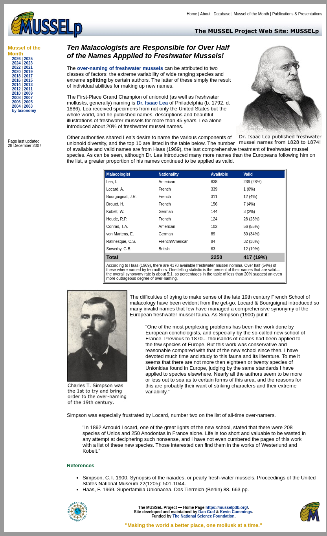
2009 (28, 93)
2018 (16, 76)
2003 (28, 106)
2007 (28, 97)
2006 (16, 102)
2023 (28, 63)
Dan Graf (206, 512)
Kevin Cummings (236, 512)
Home (192, 14)
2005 (28, 102)
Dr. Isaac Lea (152, 103)
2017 (28, 76)
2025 (28, 59)
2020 (16, 72)
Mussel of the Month (251, 14)
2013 (28, 85)
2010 (16, 93)
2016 (16, 80)
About (205, 14)
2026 (16, 59)
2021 (28, 67)
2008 (16, 97)
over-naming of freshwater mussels (120, 68)
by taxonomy (24, 110)
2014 (16, 85)
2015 (28, 80)
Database (222, 14)
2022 (16, 67)
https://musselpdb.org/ (227, 507)
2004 (16, 106)
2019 (28, 72)
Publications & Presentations (297, 14)
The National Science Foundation (204, 516)
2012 (16, 89)
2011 (28, 89)
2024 (16, 63)
